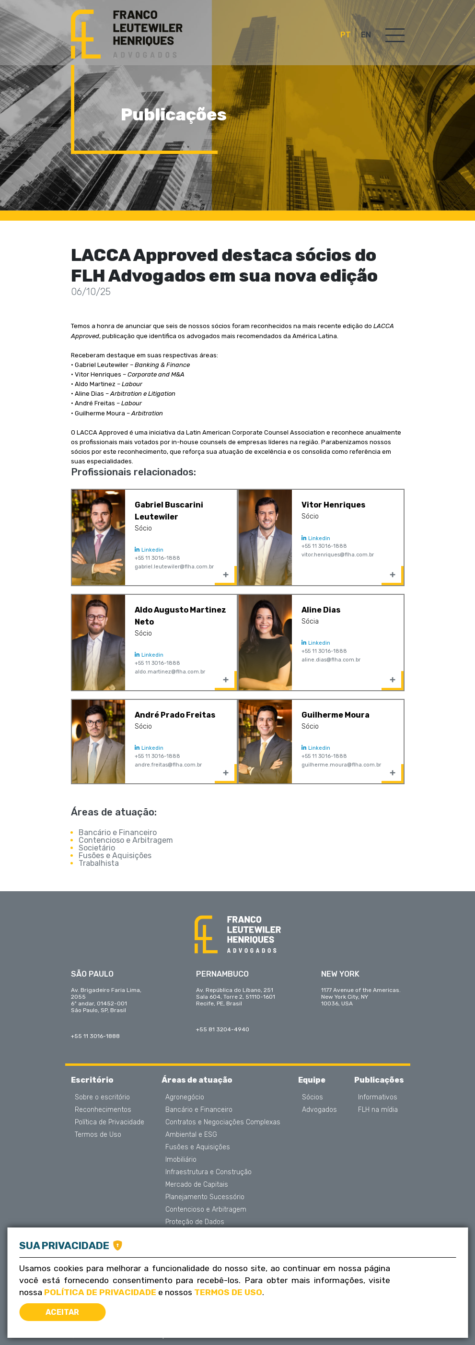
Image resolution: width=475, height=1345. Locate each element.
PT (345, 35)
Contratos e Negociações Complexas (222, 1122)
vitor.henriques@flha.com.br (337, 555)
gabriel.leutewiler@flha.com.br (174, 567)
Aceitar (62, 1312)
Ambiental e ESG (191, 1135)
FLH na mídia (378, 1110)
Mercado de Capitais (196, 1184)
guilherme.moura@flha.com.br (341, 765)
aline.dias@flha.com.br (330, 660)
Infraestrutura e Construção (208, 1172)
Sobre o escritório (102, 1097)
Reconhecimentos (103, 1110)
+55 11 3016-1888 (157, 558)
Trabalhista (99, 863)
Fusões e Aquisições (115, 855)
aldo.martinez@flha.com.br (170, 672)
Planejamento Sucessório (204, 1197)
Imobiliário (181, 1159)
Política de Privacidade (109, 1122)
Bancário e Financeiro (118, 832)
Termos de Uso (98, 1135)
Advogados (319, 1110)
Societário (97, 847)
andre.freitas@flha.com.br (168, 765)
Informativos (377, 1097)
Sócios (312, 1097)
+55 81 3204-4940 (222, 1029)
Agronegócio (184, 1097)
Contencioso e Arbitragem (126, 840)
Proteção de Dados (194, 1222)
